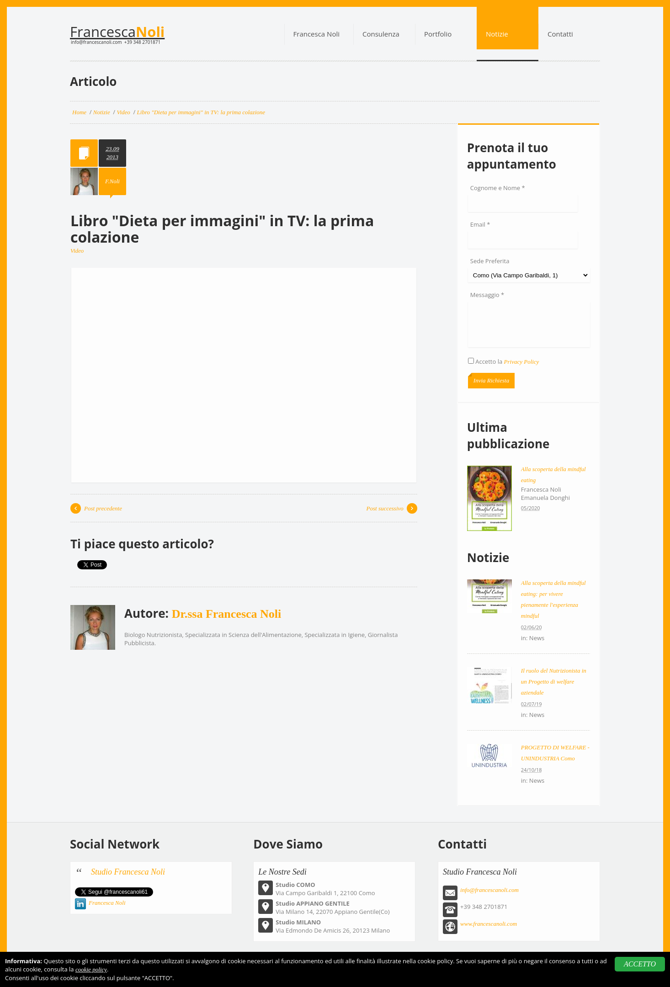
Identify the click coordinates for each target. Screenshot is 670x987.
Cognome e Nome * (497, 188)
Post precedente (103, 508)
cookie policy (91, 969)
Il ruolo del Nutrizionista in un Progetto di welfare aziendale (553, 681)
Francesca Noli (107, 902)
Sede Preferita (490, 261)
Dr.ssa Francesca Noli (227, 614)
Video (77, 250)
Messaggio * (487, 295)
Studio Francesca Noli (128, 871)
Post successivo (385, 508)
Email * (480, 224)
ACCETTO (640, 964)
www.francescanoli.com (488, 923)
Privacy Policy (521, 361)
